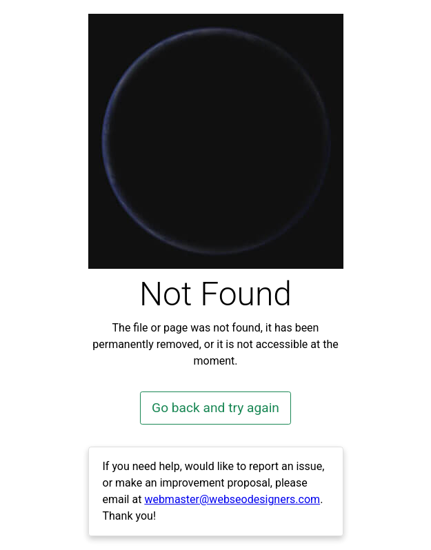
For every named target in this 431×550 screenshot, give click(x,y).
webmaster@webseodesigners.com (232, 499)
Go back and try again (215, 408)
